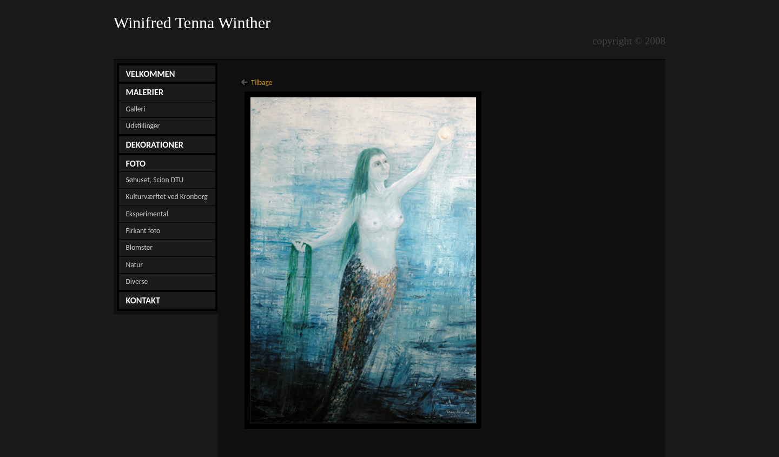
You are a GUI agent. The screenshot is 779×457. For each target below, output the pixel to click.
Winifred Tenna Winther (194, 23)
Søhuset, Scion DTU (154, 179)
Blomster (139, 247)
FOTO (136, 163)
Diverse (137, 281)
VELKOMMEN (150, 73)
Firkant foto (143, 230)
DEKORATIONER (154, 144)
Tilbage (262, 82)
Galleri (135, 109)
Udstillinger (143, 125)
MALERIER (144, 92)
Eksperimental (147, 213)
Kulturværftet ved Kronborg (166, 196)
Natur (134, 264)
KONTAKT (143, 300)
